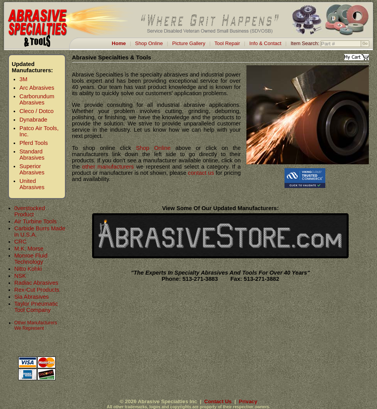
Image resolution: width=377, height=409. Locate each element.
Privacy (248, 401)
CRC (20, 241)
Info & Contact (265, 43)
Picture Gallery (188, 43)
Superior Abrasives (31, 169)
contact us (201, 173)
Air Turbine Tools (35, 221)
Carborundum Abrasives (36, 99)
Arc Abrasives (36, 88)
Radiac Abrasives (36, 283)
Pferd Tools (33, 143)
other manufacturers (108, 167)
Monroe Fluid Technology (31, 258)
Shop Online (149, 43)
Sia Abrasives (31, 297)
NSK (20, 276)
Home (119, 43)
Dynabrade (33, 120)
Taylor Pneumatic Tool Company (36, 307)
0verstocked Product (29, 211)
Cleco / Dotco (36, 111)
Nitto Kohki (28, 269)
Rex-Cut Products (36, 290)
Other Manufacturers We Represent (35, 325)
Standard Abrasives (31, 154)
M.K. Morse (29, 248)
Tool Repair (227, 43)
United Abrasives (31, 184)
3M (23, 79)
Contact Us (218, 401)
